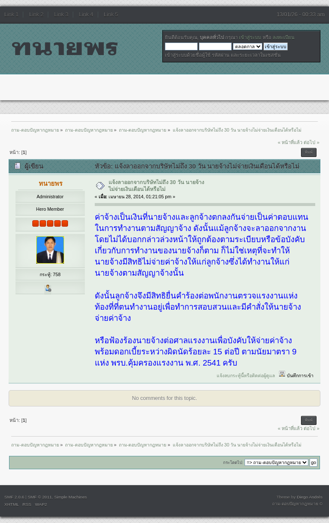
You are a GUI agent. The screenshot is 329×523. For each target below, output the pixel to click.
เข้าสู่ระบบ (250, 37)
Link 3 (61, 15)
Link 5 (111, 15)
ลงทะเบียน (284, 37)
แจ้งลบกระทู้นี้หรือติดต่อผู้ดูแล (246, 375)
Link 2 (36, 15)
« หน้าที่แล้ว (290, 142)
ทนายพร (50, 183)
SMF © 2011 (40, 497)
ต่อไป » (311, 142)
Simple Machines (70, 497)
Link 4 (86, 15)
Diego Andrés (310, 497)
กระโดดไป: (233, 462)
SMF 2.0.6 (14, 497)
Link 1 (11, 15)
